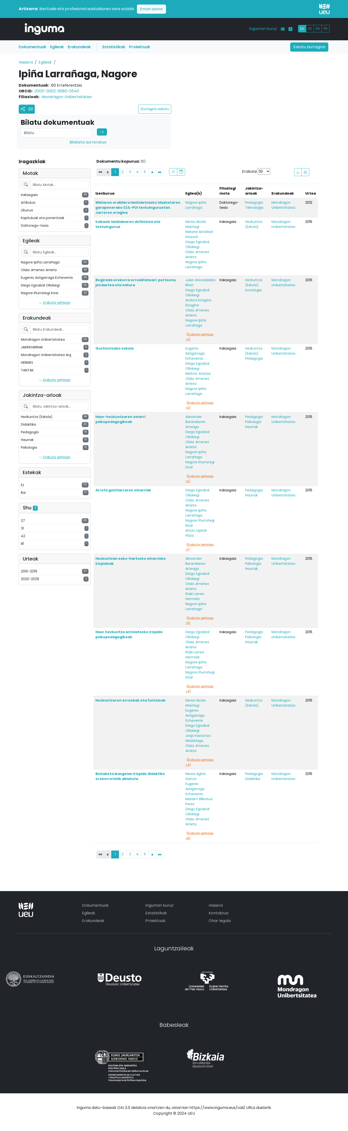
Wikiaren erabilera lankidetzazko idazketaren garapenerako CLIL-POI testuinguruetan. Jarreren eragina (137, 207)
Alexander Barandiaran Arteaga (195, 421)
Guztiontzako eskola (114, 348)
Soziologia (253, 290)
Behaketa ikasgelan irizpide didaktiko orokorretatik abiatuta (130, 776)
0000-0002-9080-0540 (57, 91)
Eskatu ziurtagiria (309, 47)
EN (318, 28)
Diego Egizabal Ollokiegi (197, 244)
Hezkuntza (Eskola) (253, 224)
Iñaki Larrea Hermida (194, 596)
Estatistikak (113, 47)
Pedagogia (254, 202)
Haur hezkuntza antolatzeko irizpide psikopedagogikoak (129, 634)
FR (325, 28)
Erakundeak (79, 47)
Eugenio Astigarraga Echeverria (195, 353)
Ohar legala (220, 920)
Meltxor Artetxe (198, 373)
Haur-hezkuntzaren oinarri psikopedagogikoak (120, 419)
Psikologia (253, 421)
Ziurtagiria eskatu (154, 109)
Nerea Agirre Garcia (195, 776)
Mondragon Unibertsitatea (66, 97)
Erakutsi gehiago (55, 302)
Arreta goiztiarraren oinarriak (123, 490)
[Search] (56, 132)
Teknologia (254, 207)
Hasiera (26, 62)
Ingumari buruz (263, 28)
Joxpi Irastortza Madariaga (198, 738)
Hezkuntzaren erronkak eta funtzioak (130, 700)
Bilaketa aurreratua (88, 142)
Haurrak (251, 426)
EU (302, 28)
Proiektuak (139, 47)
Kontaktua (218, 913)
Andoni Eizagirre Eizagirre (198, 303)
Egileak (57, 47)
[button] (31, 109)
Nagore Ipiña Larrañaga (195, 205)
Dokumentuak (32, 47)
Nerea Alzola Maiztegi (195, 224)
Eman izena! (151, 9)
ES (310, 28)
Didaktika (252, 778)
